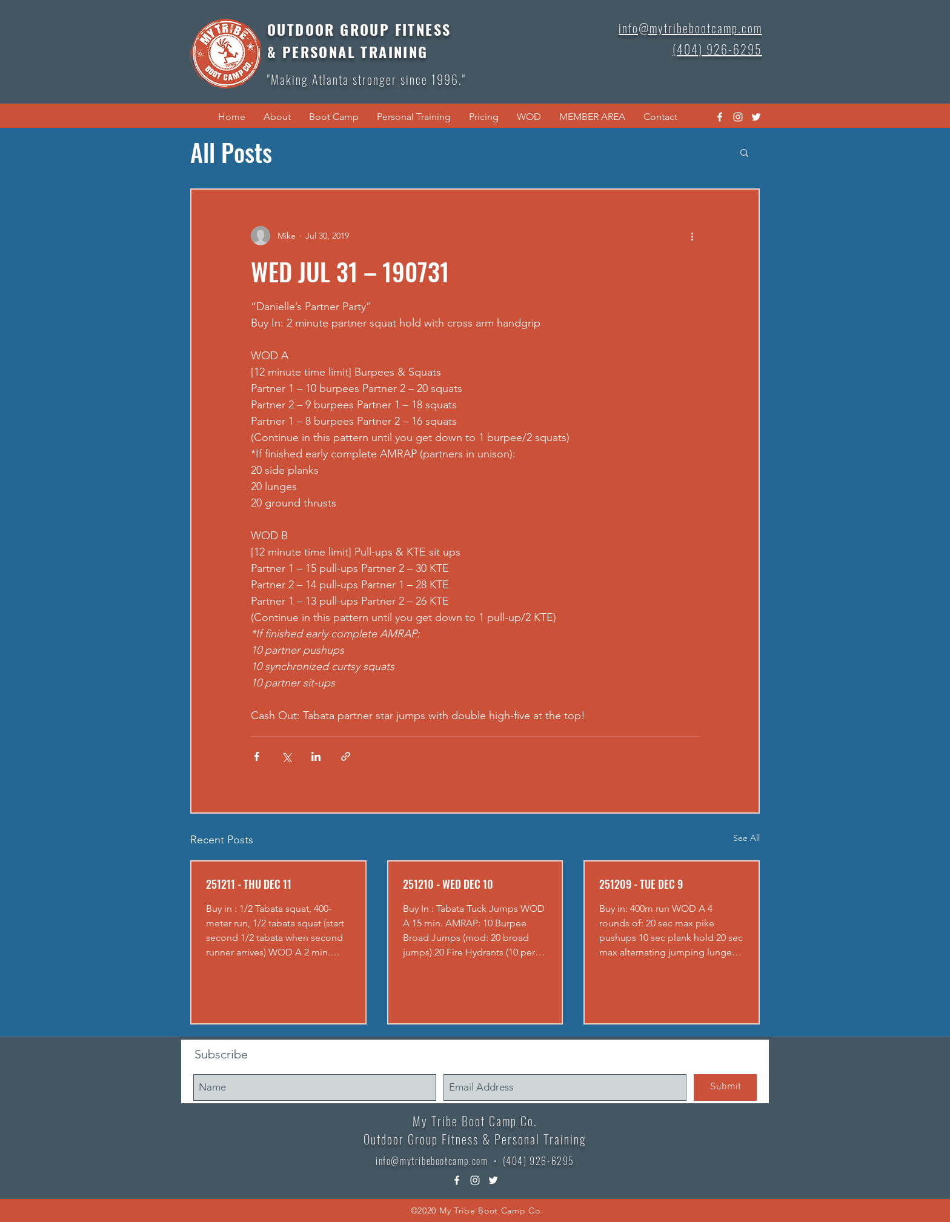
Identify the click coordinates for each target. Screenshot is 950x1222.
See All (746, 837)
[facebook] (720, 117)
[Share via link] (345, 756)
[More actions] (692, 235)
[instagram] (738, 117)
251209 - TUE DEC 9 (641, 884)
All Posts (231, 152)
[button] (277, 117)
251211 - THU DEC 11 (248, 884)
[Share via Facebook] (256, 756)
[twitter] (756, 117)
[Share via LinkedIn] (316, 756)
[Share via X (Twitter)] (286, 756)
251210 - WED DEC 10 (448, 884)
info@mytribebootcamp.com (432, 1161)
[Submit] (725, 1087)
